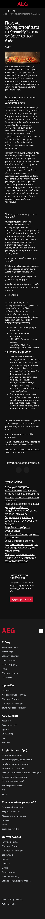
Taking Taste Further (10, 647)
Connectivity (7, 677)
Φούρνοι (6, 863)
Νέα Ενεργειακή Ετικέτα (12, 785)
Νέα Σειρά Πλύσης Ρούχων (14, 695)
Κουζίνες (6, 859)
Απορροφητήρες (9, 664)
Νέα (4, 738)
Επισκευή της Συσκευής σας (14, 777)
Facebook (6, 820)
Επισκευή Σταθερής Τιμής (13, 781)
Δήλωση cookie (9, 904)
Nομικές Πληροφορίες (12, 899)
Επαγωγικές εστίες (10, 656)
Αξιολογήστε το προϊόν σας (14, 816)
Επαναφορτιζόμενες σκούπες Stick (17, 881)
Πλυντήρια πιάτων (10, 673)
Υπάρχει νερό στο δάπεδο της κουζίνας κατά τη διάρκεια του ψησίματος (22, 497)
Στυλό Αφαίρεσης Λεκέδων (14, 708)
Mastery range (7, 651)
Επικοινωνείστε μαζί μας (13, 807)
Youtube (5, 824)
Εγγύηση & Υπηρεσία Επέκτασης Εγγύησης (21, 772)
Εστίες (5, 868)
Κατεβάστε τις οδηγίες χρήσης (15, 764)
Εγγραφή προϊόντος (11, 811)
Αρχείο (5, 794)
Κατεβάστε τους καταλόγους (14, 768)
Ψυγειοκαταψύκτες (10, 876)
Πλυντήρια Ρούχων (10, 699)
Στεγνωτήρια (7, 855)
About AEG (6, 721)
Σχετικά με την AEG (10, 829)
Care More (6, 690)
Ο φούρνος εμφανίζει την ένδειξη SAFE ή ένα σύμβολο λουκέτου (21, 520)
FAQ (3, 790)
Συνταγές (6, 742)
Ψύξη (4, 669)
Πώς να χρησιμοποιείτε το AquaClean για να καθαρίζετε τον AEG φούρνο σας (20, 557)
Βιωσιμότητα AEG (9, 725)
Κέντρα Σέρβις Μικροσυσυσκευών (17, 759)
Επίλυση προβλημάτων (12, 755)
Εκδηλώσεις (7, 734)
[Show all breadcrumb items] (4, 11)
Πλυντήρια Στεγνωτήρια (12, 703)
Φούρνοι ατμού (8, 660)
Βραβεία (5, 729)
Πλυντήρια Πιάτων (10, 842)
